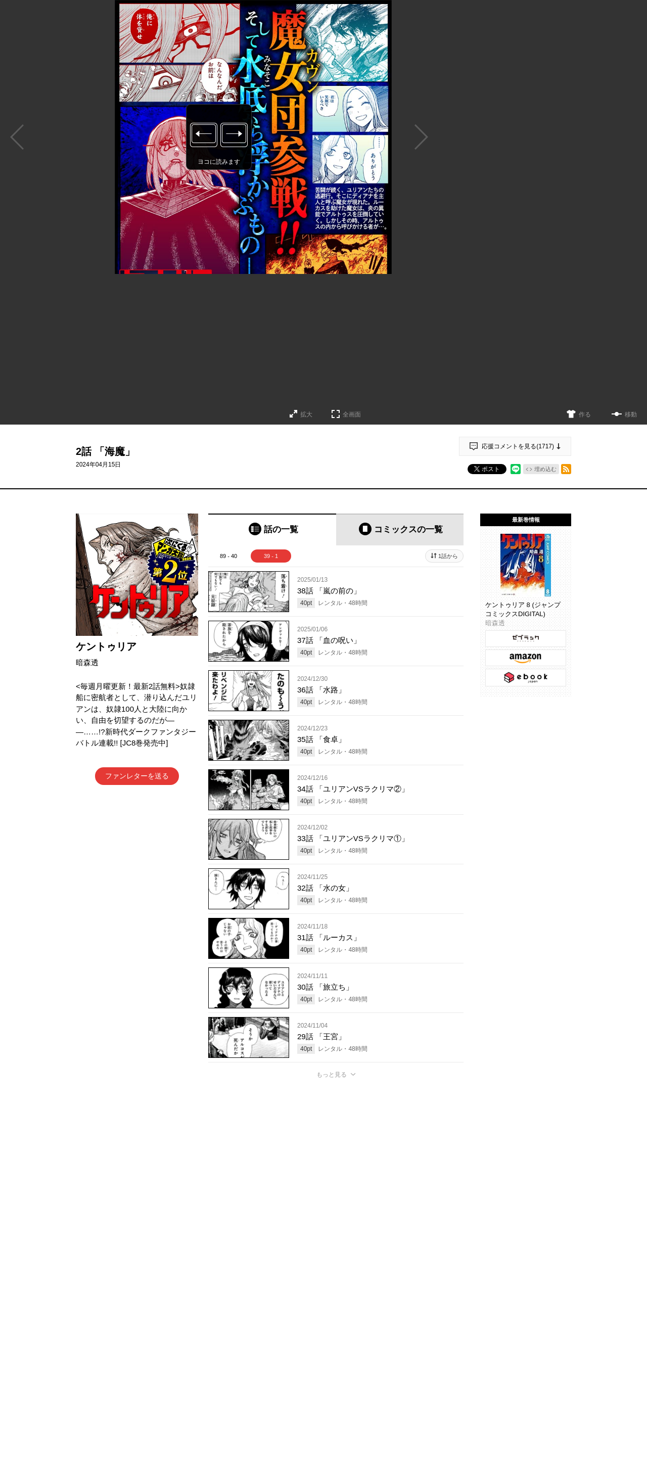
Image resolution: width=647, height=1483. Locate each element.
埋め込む (545, 469)
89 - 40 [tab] (228, 556)
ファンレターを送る (137, 776)
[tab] (272, 529)
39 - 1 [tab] (271, 556)
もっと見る (331, 1074)
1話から (448, 556)
